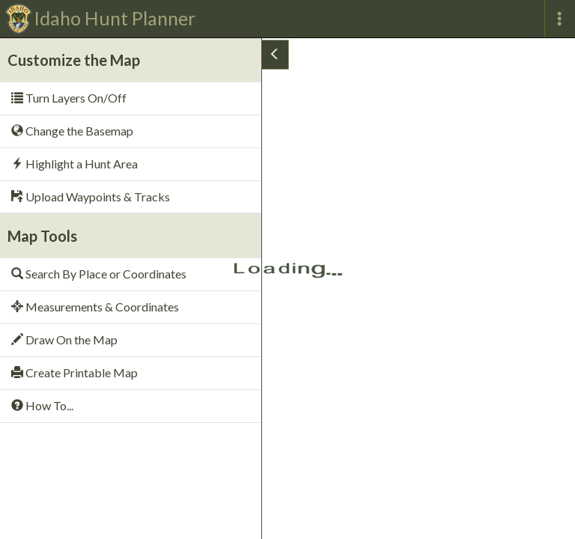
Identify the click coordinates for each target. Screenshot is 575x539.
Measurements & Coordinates (95, 306)
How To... (42, 405)
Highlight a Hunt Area (74, 163)
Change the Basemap (72, 131)
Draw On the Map (64, 339)
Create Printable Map (74, 372)
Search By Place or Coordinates (98, 274)
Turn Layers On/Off (69, 98)
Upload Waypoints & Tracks (90, 196)
